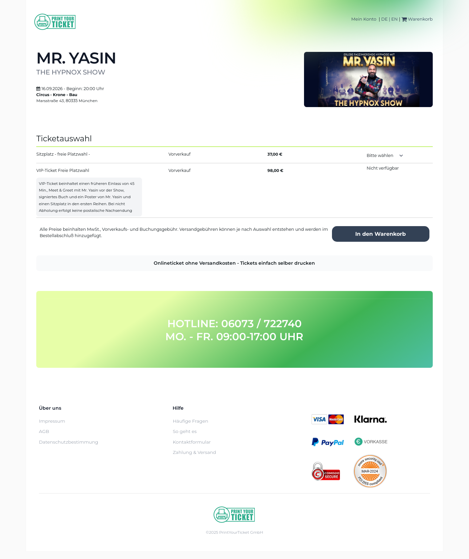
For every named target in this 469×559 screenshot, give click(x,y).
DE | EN (389, 19)
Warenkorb (417, 19)
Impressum (52, 421)
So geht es (185, 431)
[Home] (55, 22)
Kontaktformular (192, 442)
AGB (44, 431)
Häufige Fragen (190, 421)
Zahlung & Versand (194, 452)
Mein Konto (363, 19)
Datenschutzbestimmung (68, 442)
